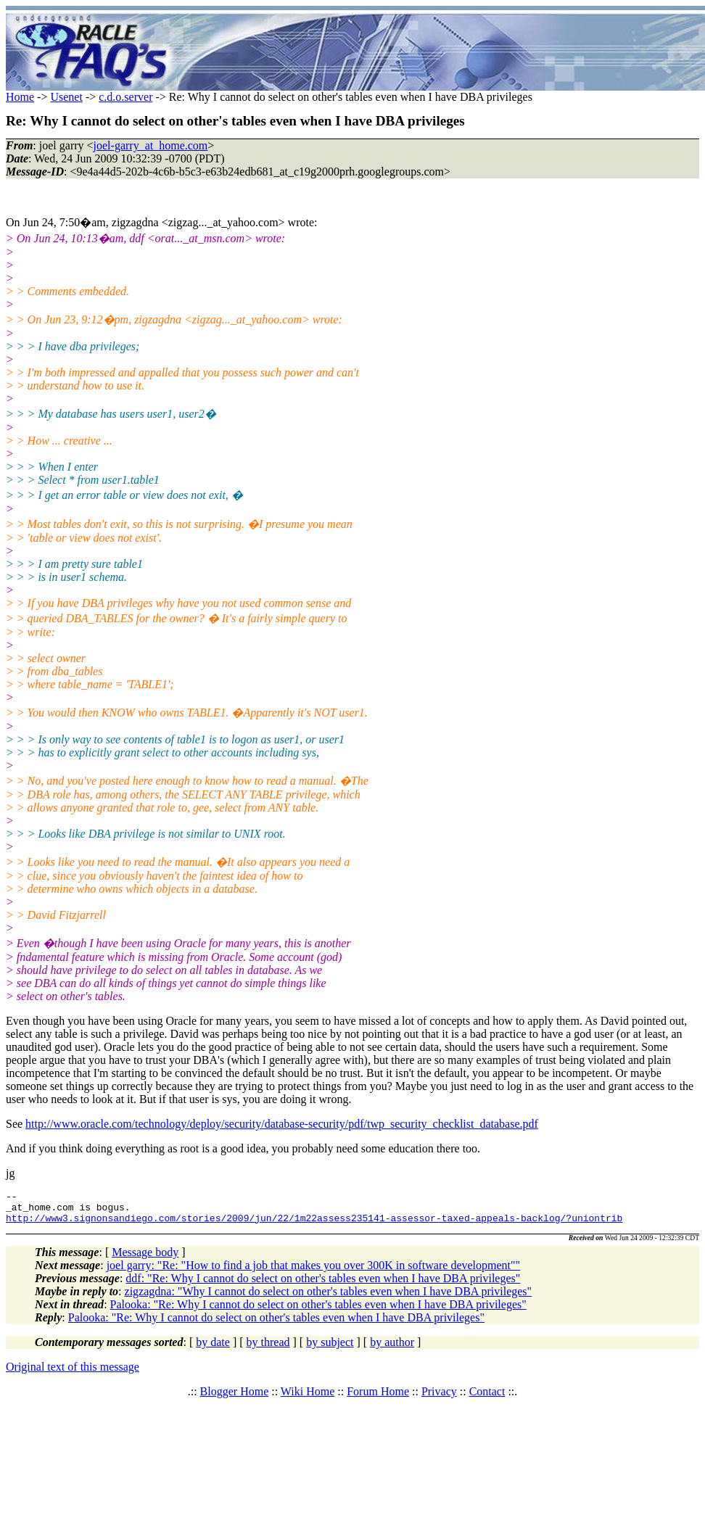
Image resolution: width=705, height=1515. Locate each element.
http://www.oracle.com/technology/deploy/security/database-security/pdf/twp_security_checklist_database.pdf (281, 1124)
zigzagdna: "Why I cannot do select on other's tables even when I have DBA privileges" (328, 1298)
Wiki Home (307, 1398)
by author (392, 1348)
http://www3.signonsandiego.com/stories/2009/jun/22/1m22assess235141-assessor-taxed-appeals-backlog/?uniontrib (314, 1224)
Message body (145, 1258)
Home (20, 97)
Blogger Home (234, 1398)
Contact (487, 1398)
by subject (329, 1348)
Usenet (66, 97)
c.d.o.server (125, 97)
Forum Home (378, 1398)
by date (213, 1348)
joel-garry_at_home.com (151, 145)
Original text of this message (72, 1373)
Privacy (439, 1398)
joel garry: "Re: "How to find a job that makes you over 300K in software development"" (313, 1272)
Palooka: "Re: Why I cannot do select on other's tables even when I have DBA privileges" (318, 1311)
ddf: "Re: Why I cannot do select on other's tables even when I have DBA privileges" (322, 1285)
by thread (268, 1348)
